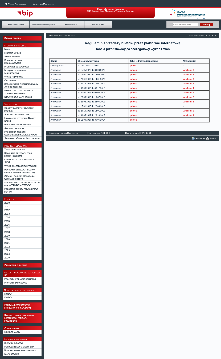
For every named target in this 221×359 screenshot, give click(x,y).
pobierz (133, 65)
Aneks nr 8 (188, 70)
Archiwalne (198, 138)
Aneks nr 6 (188, 79)
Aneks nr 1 (188, 102)
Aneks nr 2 (188, 97)
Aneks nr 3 (188, 92)
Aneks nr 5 (188, 83)
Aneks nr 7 (188, 74)
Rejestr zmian (70, 24)
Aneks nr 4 (188, 88)
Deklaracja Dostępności (43, 4)
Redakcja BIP (98, 24)
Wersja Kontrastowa (17, 4)
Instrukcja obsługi (16, 24)
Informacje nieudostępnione (43, 24)
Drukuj (211, 138)
